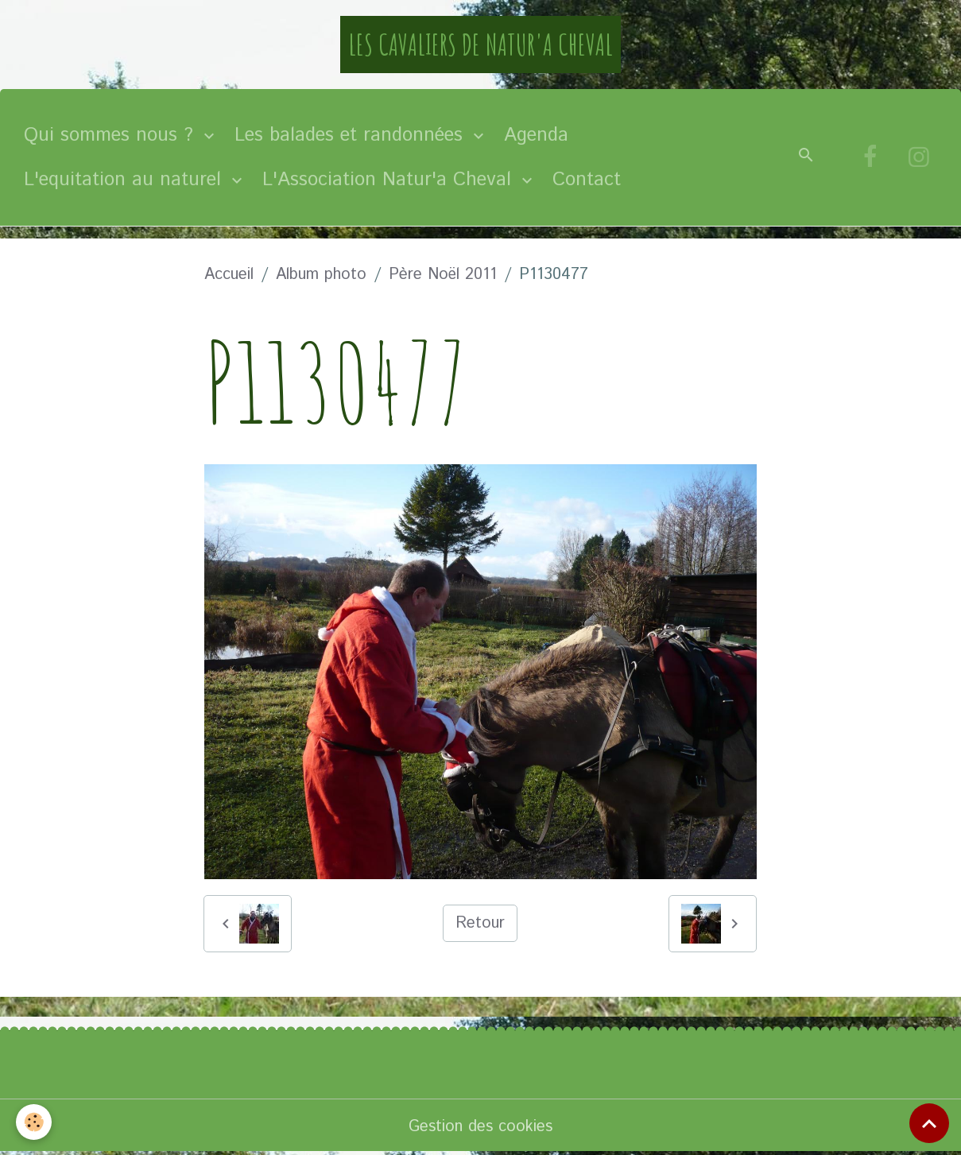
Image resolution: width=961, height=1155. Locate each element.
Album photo (321, 274)
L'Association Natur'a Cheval (389, 179)
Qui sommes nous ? (112, 135)
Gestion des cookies (480, 1126)
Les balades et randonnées (351, 135)
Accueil (229, 274)
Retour (480, 923)
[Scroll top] (929, 1123)
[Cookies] (34, 1122)
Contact (586, 179)
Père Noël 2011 (443, 274)
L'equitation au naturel (125, 179)
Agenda (536, 135)
